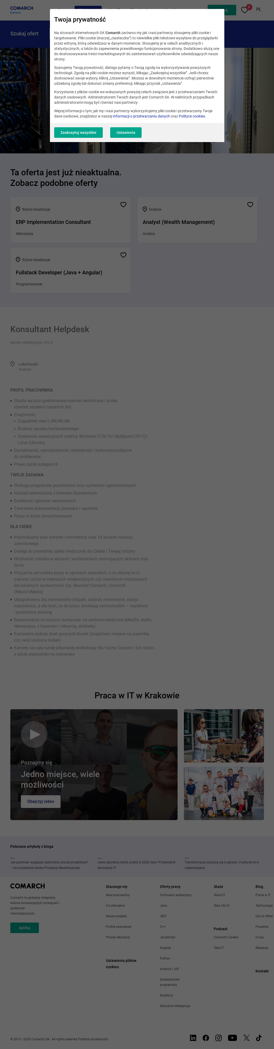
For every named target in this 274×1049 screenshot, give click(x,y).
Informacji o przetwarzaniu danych (141, 116)
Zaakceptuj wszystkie (78, 132)
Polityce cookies (192, 116)
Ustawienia (126, 132)
